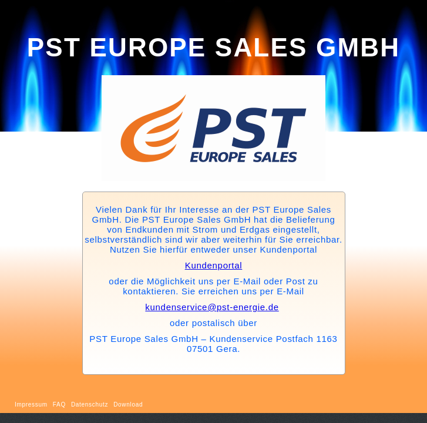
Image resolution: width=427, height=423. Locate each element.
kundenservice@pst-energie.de (211, 307)
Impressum (31, 404)
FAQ (59, 404)
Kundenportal (214, 265)
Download (128, 404)
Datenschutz (89, 404)
